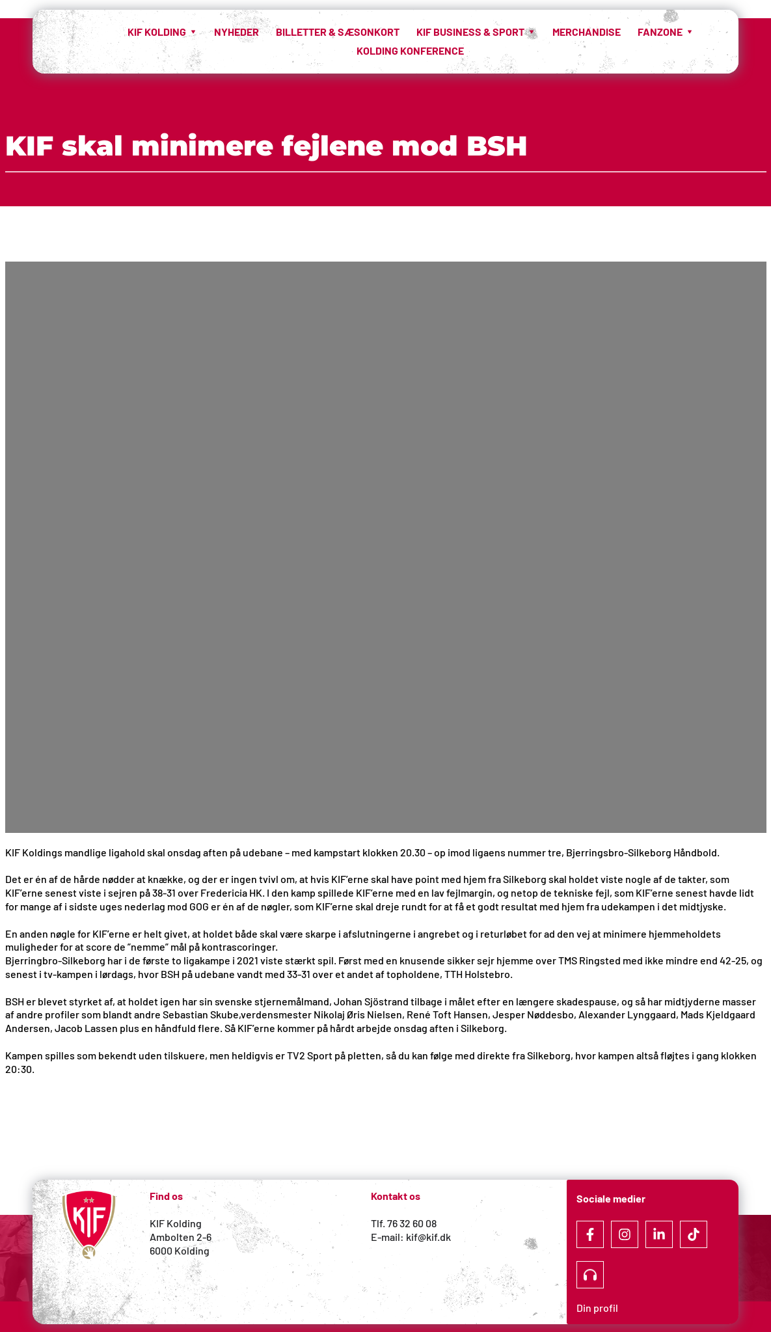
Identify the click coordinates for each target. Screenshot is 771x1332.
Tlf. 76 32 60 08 (404, 1223)
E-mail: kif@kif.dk (411, 1236)
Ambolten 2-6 (180, 1236)
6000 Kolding (180, 1250)
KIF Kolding (176, 1223)
